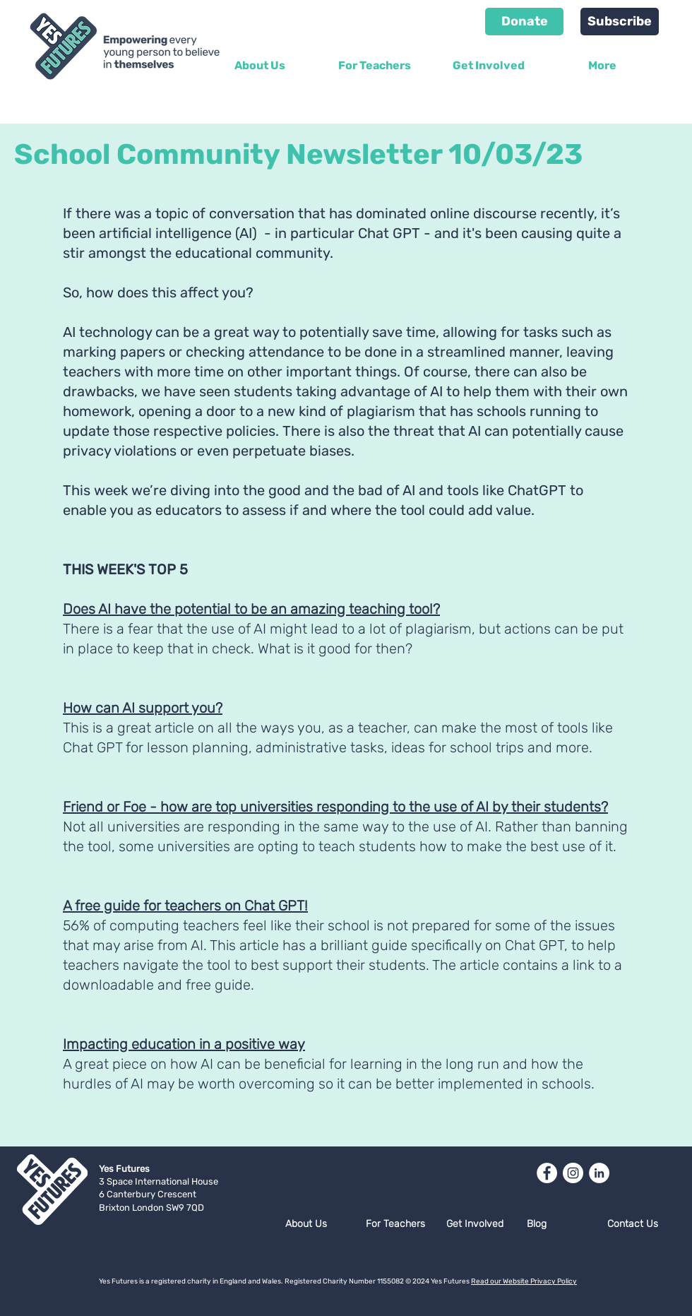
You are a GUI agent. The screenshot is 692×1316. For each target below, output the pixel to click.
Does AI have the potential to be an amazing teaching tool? (251, 608)
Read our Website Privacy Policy (524, 1281)
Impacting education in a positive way (184, 1044)
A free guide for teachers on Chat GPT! (185, 905)
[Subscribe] (619, 21)
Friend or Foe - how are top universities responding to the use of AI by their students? (335, 806)
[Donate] (524, 21)
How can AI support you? (142, 707)
